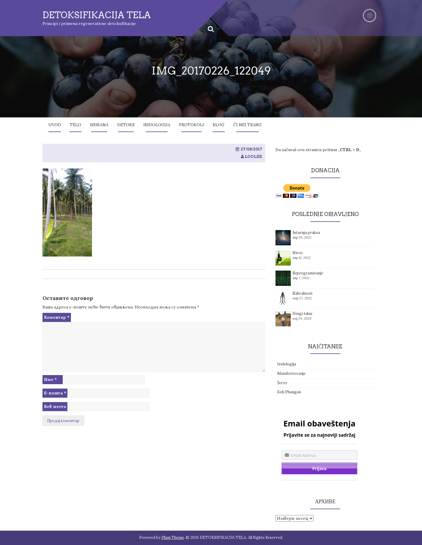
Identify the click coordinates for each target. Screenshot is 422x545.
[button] (67, 212)
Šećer (282, 382)
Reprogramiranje (307, 273)
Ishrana (99, 124)
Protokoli (191, 124)
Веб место (55, 406)
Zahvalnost (302, 293)
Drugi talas (302, 313)
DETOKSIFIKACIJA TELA (96, 15)
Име (50, 379)
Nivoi (297, 252)
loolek (253, 156)
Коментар (56, 317)
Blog (218, 124)
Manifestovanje (291, 373)
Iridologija (156, 124)
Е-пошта (55, 393)
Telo (75, 124)
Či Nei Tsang (247, 124)
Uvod (54, 124)
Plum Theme (172, 537)
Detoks (126, 124)
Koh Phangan (289, 391)
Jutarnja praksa (306, 232)
